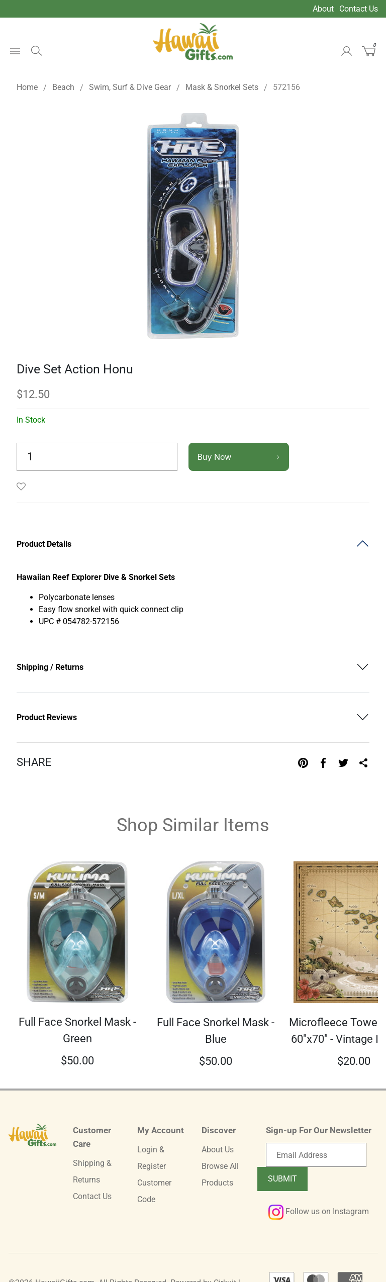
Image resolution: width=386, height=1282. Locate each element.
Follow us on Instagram (318, 1211)
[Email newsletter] (316, 1155)
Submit (282, 1179)
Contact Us (358, 9)
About (323, 9)
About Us (218, 1149)
